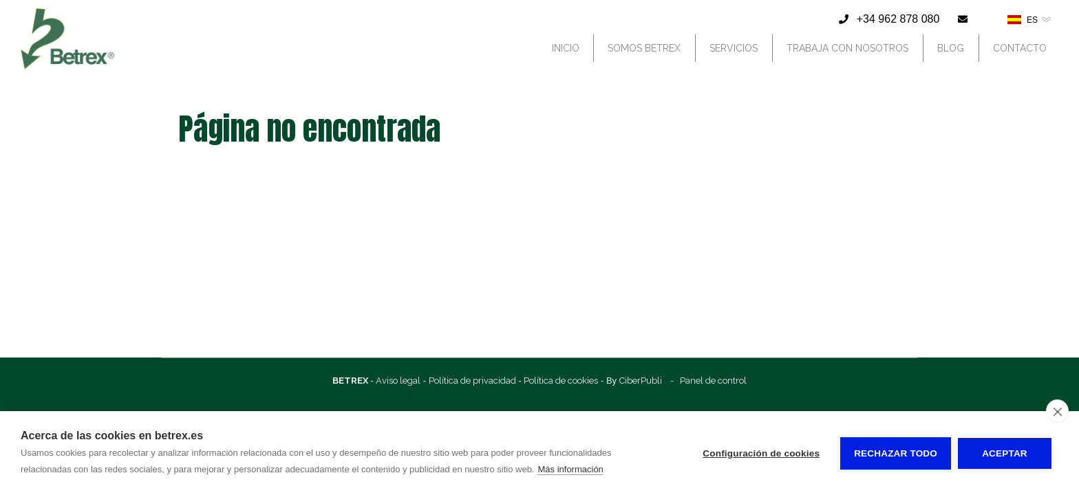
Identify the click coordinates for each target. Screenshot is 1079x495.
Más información (570, 469)
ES (1022, 20)
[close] (1057, 411)
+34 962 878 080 (898, 19)
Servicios (733, 48)
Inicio (565, 48)
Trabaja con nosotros (847, 48)
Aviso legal (398, 380)
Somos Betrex (644, 48)
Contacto (1020, 48)
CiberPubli (640, 380)
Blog (950, 48)
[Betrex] (67, 70)
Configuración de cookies (761, 453)
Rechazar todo (895, 453)
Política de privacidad (472, 380)
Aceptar (1004, 453)
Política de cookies (561, 380)
